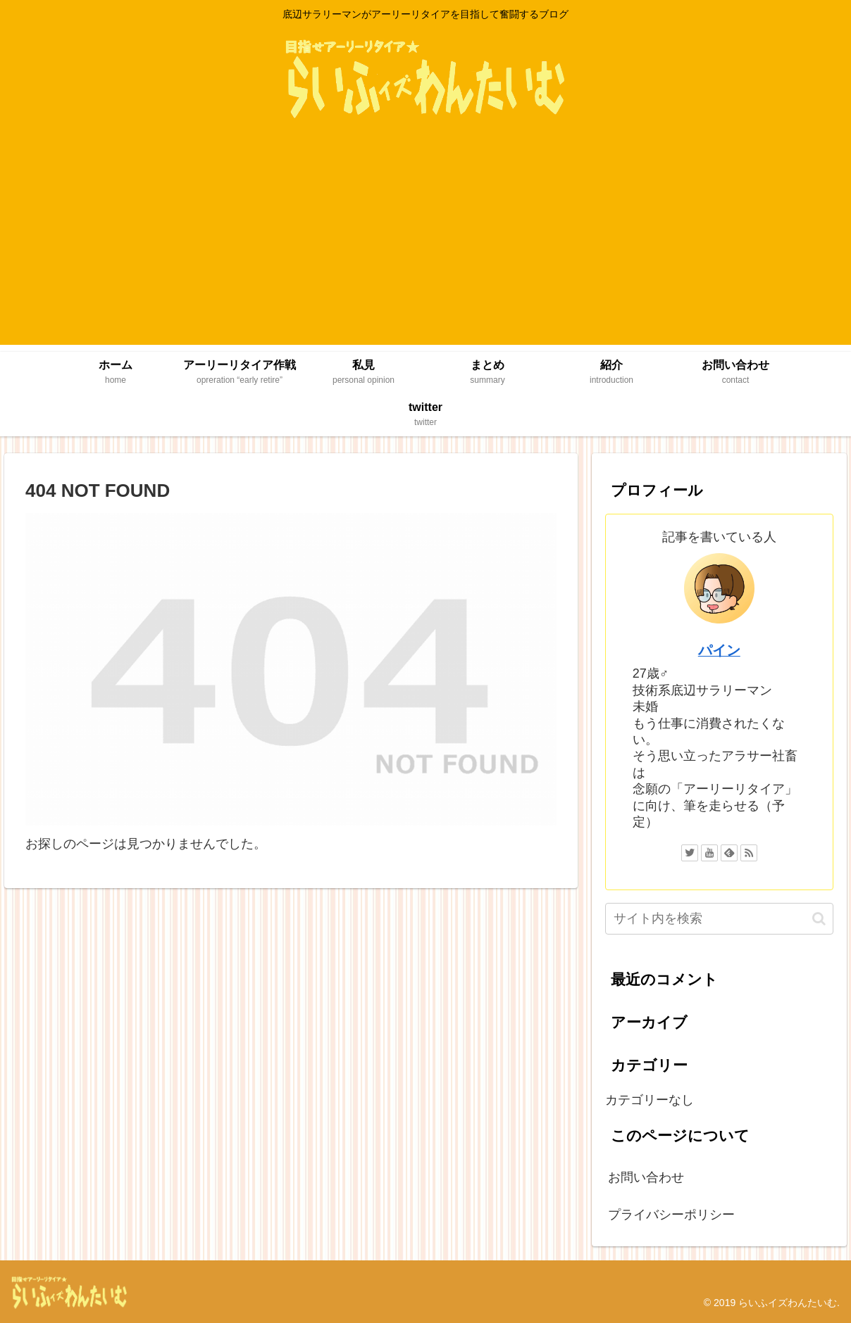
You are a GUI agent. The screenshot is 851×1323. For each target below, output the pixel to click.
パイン (719, 650)
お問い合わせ (646, 1177)
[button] (819, 919)
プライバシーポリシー (671, 1215)
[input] (719, 919)
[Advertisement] (425, 246)
